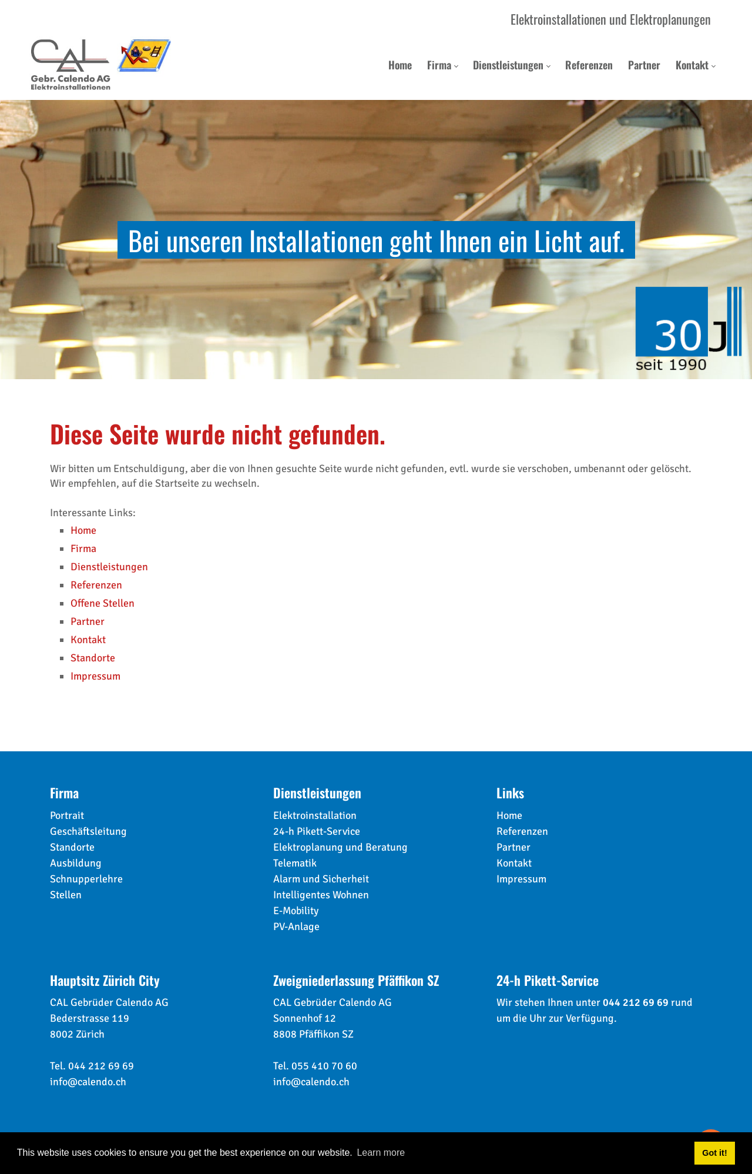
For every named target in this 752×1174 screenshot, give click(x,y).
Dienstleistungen (109, 566)
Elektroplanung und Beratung (340, 847)
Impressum (95, 676)
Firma (83, 548)
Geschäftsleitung (88, 831)
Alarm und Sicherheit (321, 878)
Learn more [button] (381, 1153)
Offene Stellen (102, 603)
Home (83, 530)
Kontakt (88, 639)
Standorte (92, 657)
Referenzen (96, 584)
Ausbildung (76, 863)
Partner (87, 621)
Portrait (67, 815)
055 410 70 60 (324, 1065)
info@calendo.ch (88, 1081)
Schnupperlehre (86, 878)
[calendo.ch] (100, 65)
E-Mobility (295, 910)
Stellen (66, 894)
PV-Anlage (296, 926)
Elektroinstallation (315, 815)
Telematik (295, 863)
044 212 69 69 (101, 1065)
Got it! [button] (714, 1153)
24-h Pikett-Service (316, 831)
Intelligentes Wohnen (321, 894)
